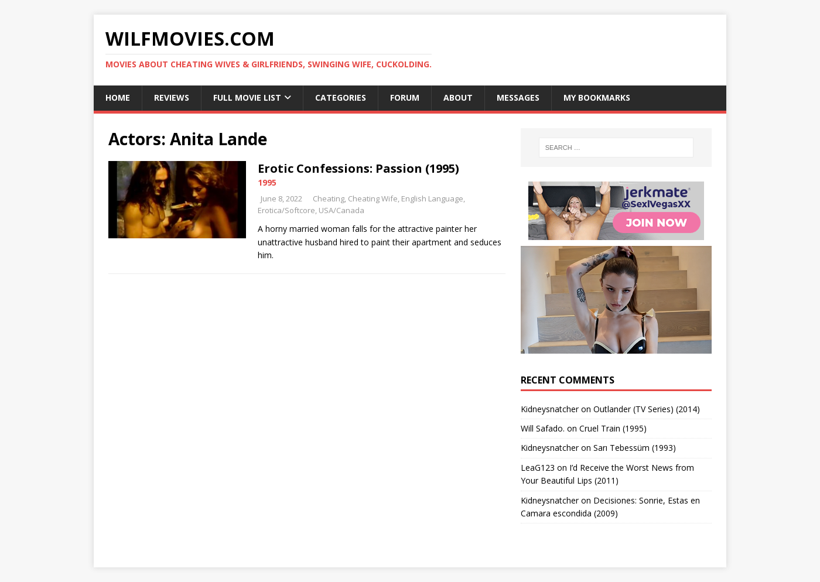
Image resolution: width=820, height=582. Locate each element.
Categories (340, 97)
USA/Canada (341, 210)
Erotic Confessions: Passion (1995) (358, 168)
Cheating (328, 198)
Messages (518, 97)
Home (117, 97)
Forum (404, 97)
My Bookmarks (596, 97)
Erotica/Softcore (286, 210)
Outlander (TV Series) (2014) (646, 409)
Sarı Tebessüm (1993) (634, 447)
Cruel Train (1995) (613, 428)
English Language (432, 198)
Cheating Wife (373, 198)
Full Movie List (247, 97)
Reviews (171, 97)
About (458, 97)
